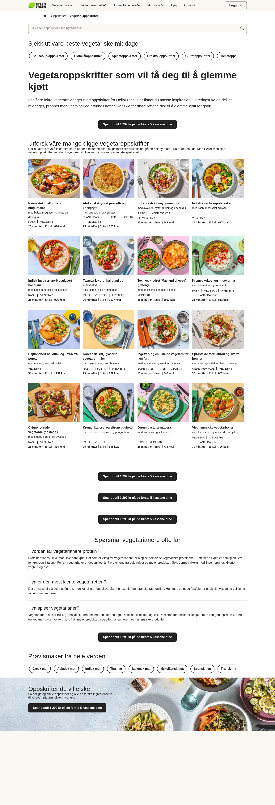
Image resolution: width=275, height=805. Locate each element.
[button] (48, 56)
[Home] (45, 16)
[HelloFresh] (37, 5)
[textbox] (137, 28)
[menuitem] (38, 5)
